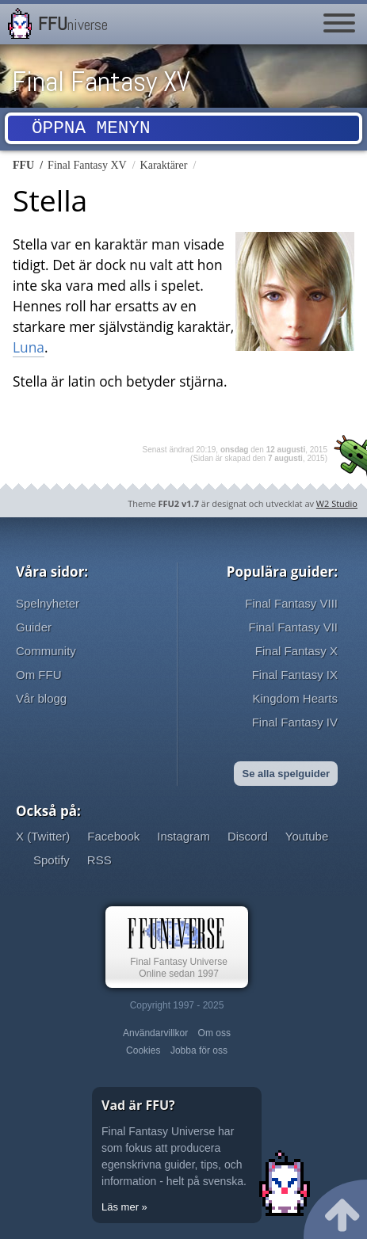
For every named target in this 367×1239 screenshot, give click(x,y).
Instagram (183, 836)
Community (46, 651)
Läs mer (120, 1207)
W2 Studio (336, 503)
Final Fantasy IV (295, 722)
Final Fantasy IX (295, 674)
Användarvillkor (155, 1033)
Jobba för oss (198, 1050)
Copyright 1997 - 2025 (177, 1005)
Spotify (51, 860)
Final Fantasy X (296, 651)
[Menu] (339, 24)
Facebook (113, 836)
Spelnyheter (47, 603)
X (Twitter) (43, 836)
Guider (34, 627)
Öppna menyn (91, 130)
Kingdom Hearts (295, 698)
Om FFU (39, 674)
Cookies (143, 1050)
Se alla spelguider (286, 774)
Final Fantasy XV (101, 81)
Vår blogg (41, 698)
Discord (247, 836)
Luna (28, 346)
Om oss (214, 1033)
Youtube (307, 836)
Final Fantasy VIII (291, 603)
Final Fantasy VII (293, 627)
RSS (99, 860)
